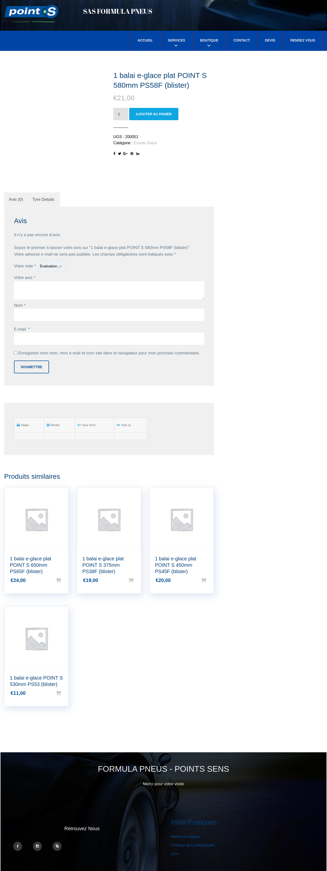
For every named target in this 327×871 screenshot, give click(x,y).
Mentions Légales (185, 836)
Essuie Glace (145, 143)
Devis (270, 40)
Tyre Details (43, 199)
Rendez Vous (302, 40)
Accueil (145, 40)
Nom (20, 305)
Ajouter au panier (154, 114)
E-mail (22, 329)
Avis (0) (16, 199)
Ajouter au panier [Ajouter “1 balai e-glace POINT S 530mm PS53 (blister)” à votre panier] (66, 693)
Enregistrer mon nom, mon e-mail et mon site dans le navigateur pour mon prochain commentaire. (109, 353)
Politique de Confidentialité (193, 845)
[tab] (16, 199)
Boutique (209, 40)
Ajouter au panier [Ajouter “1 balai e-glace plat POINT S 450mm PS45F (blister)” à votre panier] (211, 580)
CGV (175, 854)
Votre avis (24, 277)
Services (176, 40)
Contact (241, 40)
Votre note (25, 266)
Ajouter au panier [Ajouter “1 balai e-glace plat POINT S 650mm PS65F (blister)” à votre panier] (66, 580)
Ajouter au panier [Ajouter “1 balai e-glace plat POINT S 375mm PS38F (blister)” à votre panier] (139, 580)
